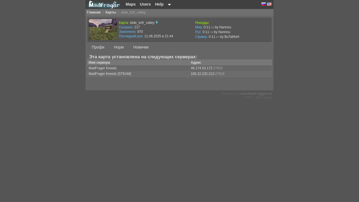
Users (145, 4)
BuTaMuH (231, 37)
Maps (131, 4)
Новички (140, 47)
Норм (119, 47)
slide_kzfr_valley (144, 23)
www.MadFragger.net (256, 94)
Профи (98, 47)
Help (159, 4)
